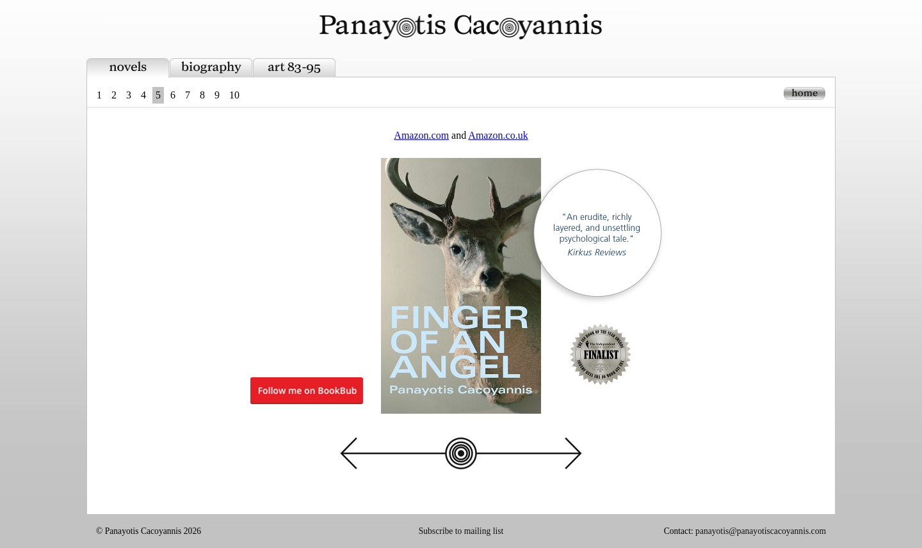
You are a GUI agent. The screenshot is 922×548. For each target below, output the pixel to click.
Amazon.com (421, 135)
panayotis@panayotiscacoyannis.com (760, 531)
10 (234, 95)
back (397, 453)
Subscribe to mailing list (461, 531)
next (525, 453)
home (804, 93)
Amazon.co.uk (498, 135)
